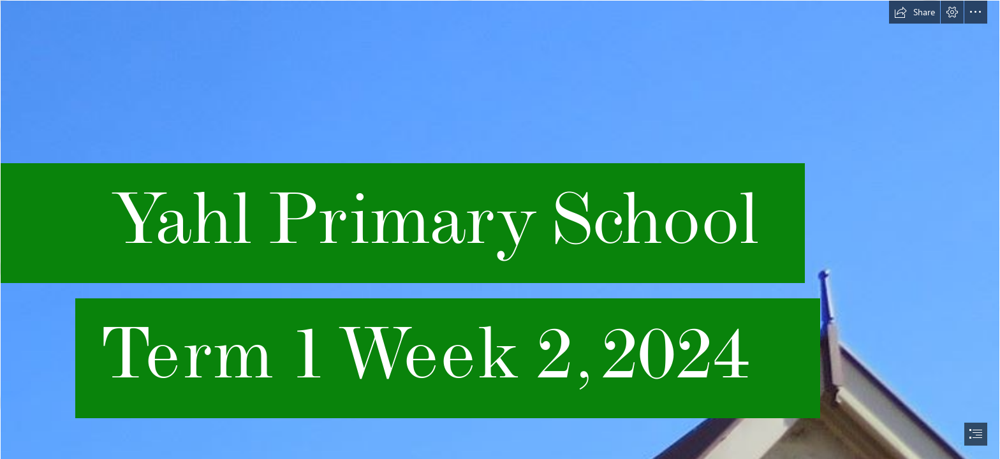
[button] (914, 12)
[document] (500, 229)
